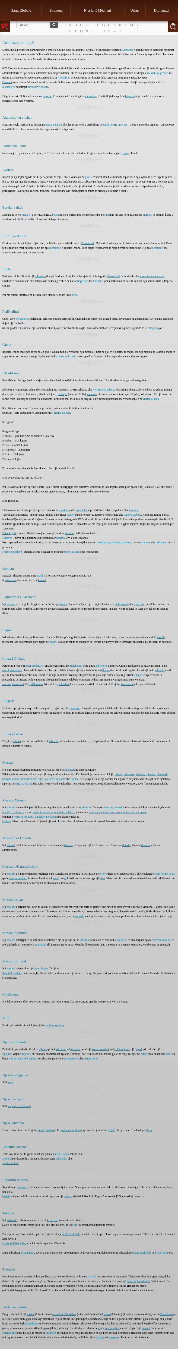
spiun (11, 1082)
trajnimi (26, 1054)
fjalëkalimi (64, 77)
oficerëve (139, 604)
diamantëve (8, 86)
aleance (63, 604)
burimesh (51, 1332)
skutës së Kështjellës (13, 1243)
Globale (97, 281)
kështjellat (61, 1158)
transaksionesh (10, 779)
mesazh (11, 604)
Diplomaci (161, 10)
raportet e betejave (64, 812)
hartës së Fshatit (67, 356)
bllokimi (130, 96)
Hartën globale (151, 398)
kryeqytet (52, 1220)
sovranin (92, 1276)
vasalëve (126, 542)
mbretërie (40, 276)
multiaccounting (55, 1025)
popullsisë (108, 124)
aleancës (86, 807)
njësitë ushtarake (18, 1058)
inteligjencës (71, 1058)
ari (75, 1224)
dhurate (68, 845)
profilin (41, 575)
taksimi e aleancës (43, 812)
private (118, 774)
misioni (146, 1328)
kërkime (69, 533)
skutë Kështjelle (71, 1234)
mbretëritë (55, 247)
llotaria (126, 845)
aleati (56, 878)
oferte (103, 873)
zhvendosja (115, 812)
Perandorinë (167, 1314)
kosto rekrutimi (100, 1049)
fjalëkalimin (36, 684)
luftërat (17, 741)
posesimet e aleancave (152, 276)
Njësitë (33, 1058)
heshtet (42, 580)
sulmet (70, 514)
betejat (56, 214)
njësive (43, 1049)
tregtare (146, 542)
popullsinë (82, 510)
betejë (111, 1130)
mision (31, 1314)
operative (49, 779)
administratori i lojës (31, 779)
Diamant (7, 82)
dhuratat (145, 845)
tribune (75, 779)
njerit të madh (73, 551)
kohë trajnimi (121, 1049)
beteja (144, 1054)
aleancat (108, 807)
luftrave (6, 821)
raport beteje (41, 968)
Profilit (161, 637)
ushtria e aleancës (99, 812)
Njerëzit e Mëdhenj (103, 389)
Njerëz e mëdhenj (12, 551)
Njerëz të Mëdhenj (97, 10)
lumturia (134, 510)
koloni (167, 940)
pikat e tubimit (10, 1163)
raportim (47, 96)
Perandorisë (88, 243)
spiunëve (122, 940)
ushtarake (161, 542)
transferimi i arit (18, 878)
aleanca (6, 1158)
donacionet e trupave (134, 812)
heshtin (6, 1196)
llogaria (153, 328)
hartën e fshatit (53, 124)
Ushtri (134, 10)
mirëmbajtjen (112, 1328)
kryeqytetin (161, 1252)
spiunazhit (40, 944)
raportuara (10, 580)
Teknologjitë (9, 533)
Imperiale (82, 281)
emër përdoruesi (34, 665)
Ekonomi (56, 10)
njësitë (41, 1130)
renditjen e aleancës (13, 812)
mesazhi (79, 916)
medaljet (26, 214)
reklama (60, 779)
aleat (102, 878)
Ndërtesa (7, 537)
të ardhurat (65, 510)
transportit (92, 1058)
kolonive (115, 542)
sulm (107, 214)
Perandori (75, 708)
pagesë (139, 1049)
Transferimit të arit (164, 873)
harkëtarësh (143, 1281)
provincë (122, 124)
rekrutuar (61, 1049)
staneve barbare (132, 514)
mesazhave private (38, 86)
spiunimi (150, 774)
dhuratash (162, 774)
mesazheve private (157, 73)
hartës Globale (61, 1154)
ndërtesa (61, 537)
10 (173, 26)
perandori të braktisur (64, 1314)
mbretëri (147, 214)
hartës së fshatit (23, 783)
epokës (125, 153)
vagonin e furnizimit (19, 1106)
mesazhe (119, 807)
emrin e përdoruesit (13, 684)
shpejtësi (7, 1054)
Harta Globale (21, 10)
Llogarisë (139, 675)
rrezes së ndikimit (23, 816)
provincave (103, 542)
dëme (168, 1054)
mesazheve (91, 96)
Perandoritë (113, 276)
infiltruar (85, 940)
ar (65, 878)
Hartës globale (62, 412)
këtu (74, 294)
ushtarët (50, 1130)
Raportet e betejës (12, 973)
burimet (100, 1337)
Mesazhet (127, 49)
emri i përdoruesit (12, 670)
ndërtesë (11, 1220)
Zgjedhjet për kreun (46, 816)
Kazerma (75, 1049)
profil (88, 177)
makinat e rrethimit (71, 1130)
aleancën (92, 394)
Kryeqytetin (27, 1252)
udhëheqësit (122, 604)
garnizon (132, 1281)
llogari (53, 641)
